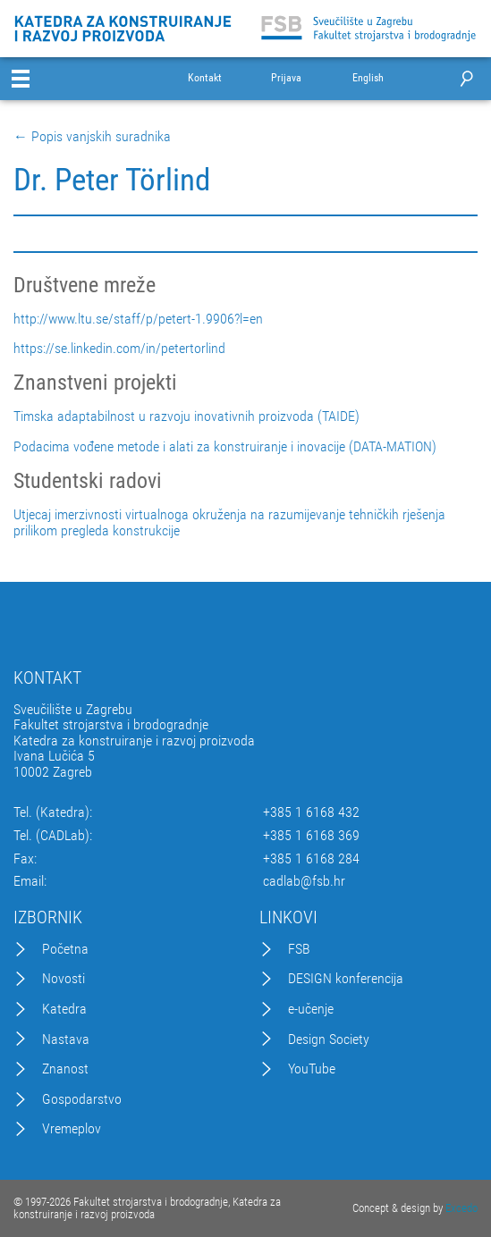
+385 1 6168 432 (311, 812)
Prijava (286, 78)
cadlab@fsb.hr (304, 881)
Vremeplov (71, 1129)
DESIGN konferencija (345, 979)
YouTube (311, 1069)
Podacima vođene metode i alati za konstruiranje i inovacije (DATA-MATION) (224, 447)
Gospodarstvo (82, 1099)
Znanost (65, 1069)
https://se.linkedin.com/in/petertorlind (119, 349)
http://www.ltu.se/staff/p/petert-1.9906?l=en (138, 319)
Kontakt (205, 78)
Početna (65, 949)
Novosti (63, 979)
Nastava (65, 1039)
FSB (299, 949)
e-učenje (311, 1009)
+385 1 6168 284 (311, 859)
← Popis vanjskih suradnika (92, 137)
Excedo (461, 1208)
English (368, 78)
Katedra (64, 1009)
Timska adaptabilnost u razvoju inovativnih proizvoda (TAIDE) (186, 416)
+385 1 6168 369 (311, 836)
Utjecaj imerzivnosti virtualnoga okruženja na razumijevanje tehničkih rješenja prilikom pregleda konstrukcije (229, 522)
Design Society (328, 1039)
